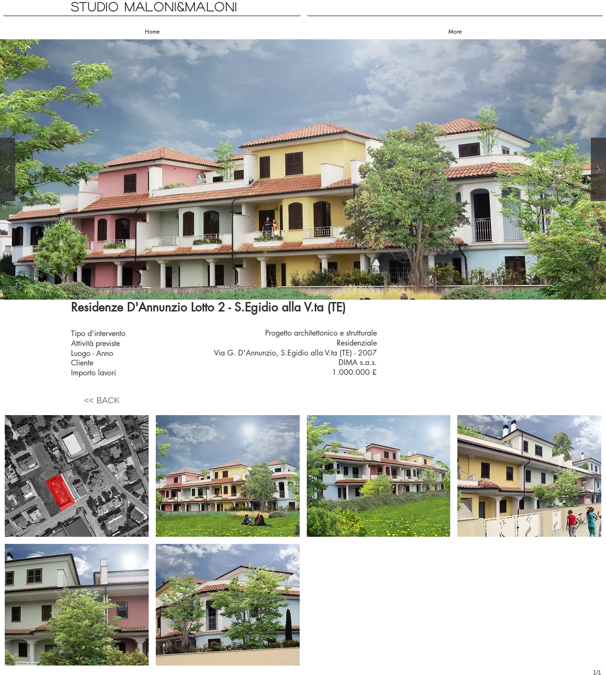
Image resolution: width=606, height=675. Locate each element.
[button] (303, 169)
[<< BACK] (102, 401)
